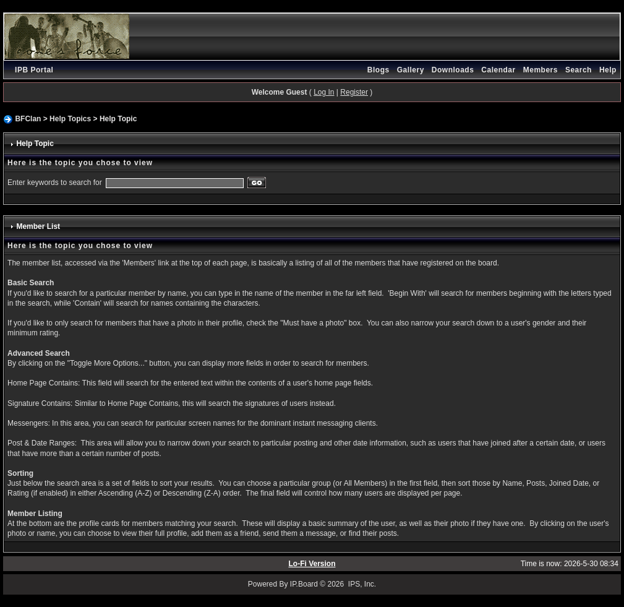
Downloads (453, 70)
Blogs (378, 70)
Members (540, 70)
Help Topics (70, 118)
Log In (324, 92)
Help (608, 70)
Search (578, 70)
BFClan (28, 118)
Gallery (410, 70)
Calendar (498, 70)
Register (354, 92)
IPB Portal (34, 70)
